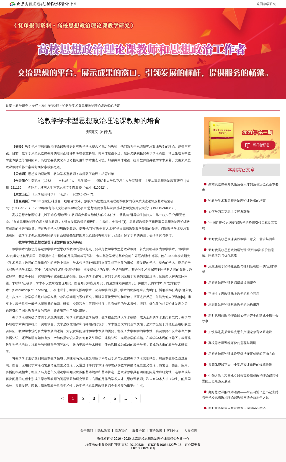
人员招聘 (190, 430)
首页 (9, 106)
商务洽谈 (155, 430)
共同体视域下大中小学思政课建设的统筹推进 (240, 365)
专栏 (35, 106)
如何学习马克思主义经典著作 (229, 211)
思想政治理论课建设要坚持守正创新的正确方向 (241, 354)
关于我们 (86, 430)
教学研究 (22, 106)
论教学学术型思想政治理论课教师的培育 (91, 106)
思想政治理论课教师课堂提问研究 (232, 283)
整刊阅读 (261, 145)
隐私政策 (104, 430)
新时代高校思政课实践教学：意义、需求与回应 (241, 239)
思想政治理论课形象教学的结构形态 (233, 304)
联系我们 (121, 430)
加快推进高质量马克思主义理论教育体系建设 (240, 332)
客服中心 (173, 430)
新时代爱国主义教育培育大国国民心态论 (237, 408)
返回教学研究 (266, 4)
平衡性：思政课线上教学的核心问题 (233, 293)
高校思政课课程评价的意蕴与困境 (232, 343)
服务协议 (138, 430)
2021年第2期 (50, 106)
